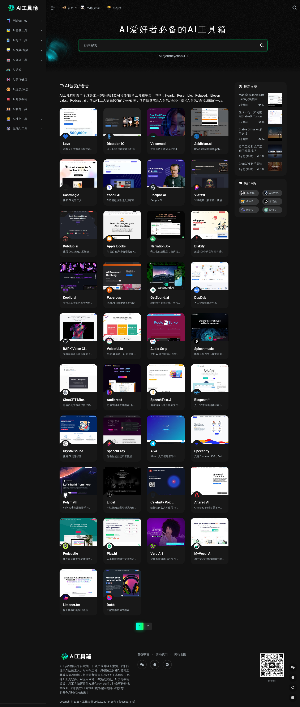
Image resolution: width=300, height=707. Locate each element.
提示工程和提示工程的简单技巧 (250, 148)
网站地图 (180, 654)
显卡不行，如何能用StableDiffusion (250, 114)
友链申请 (143, 654)
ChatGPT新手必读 (250, 164)
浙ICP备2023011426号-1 (104, 701)
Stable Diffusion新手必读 (250, 131)
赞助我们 (162, 654)
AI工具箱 (85, 701)
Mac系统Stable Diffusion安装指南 (251, 97)
